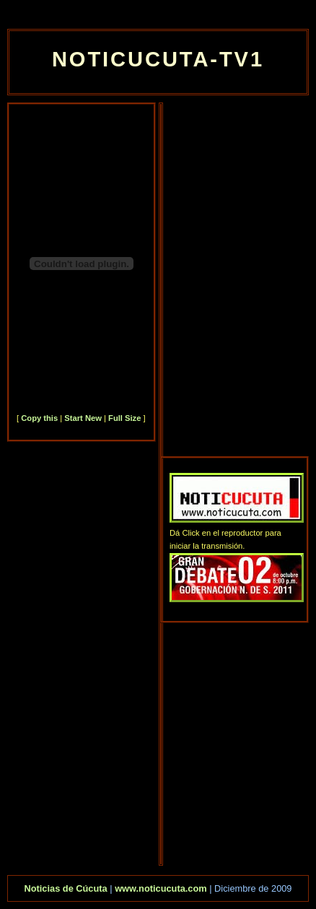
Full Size (124, 418)
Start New (83, 418)
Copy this (39, 418)
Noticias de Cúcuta (65, 888)
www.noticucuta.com (161, 888)
